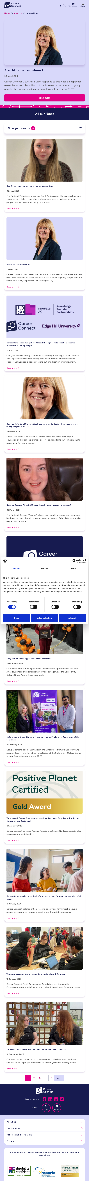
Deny (16, 618)
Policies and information (19, 1134)
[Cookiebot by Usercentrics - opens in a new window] (74, 561)
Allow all (72, 618)
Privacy (10, 1141)
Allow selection (44, 618)
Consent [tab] (16, 568)
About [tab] (73, 568)
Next (59, 1078)
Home (7, 13)
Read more (12, 208)
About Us (16, 13)
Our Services (13, 1128)
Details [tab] (44, 568)
